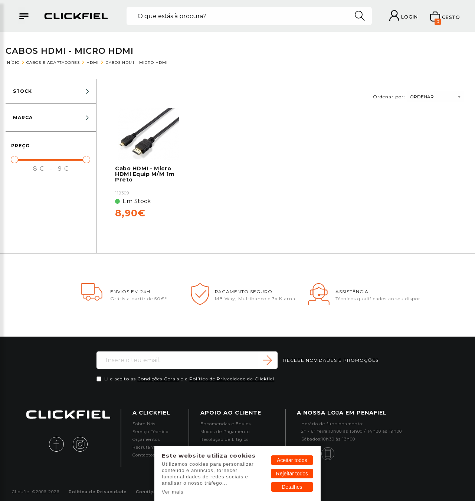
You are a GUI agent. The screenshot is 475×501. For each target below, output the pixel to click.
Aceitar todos (292, 460)
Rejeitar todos (292, 474)
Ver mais (173, 492)
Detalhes (292, 487)
